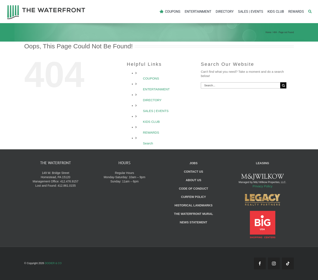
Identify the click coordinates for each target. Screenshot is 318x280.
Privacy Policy (262, 186)
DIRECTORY (152, 100)
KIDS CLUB (151, 121)
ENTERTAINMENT (156, 89)
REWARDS (151, 132)
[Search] (310, 11)
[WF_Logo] (46, 6)
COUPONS (151, 78)
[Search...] (240, 85)
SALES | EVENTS (156, 111)
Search (148, 143)
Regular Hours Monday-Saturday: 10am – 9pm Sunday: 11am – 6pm (124, 177)
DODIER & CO (53, 263)
